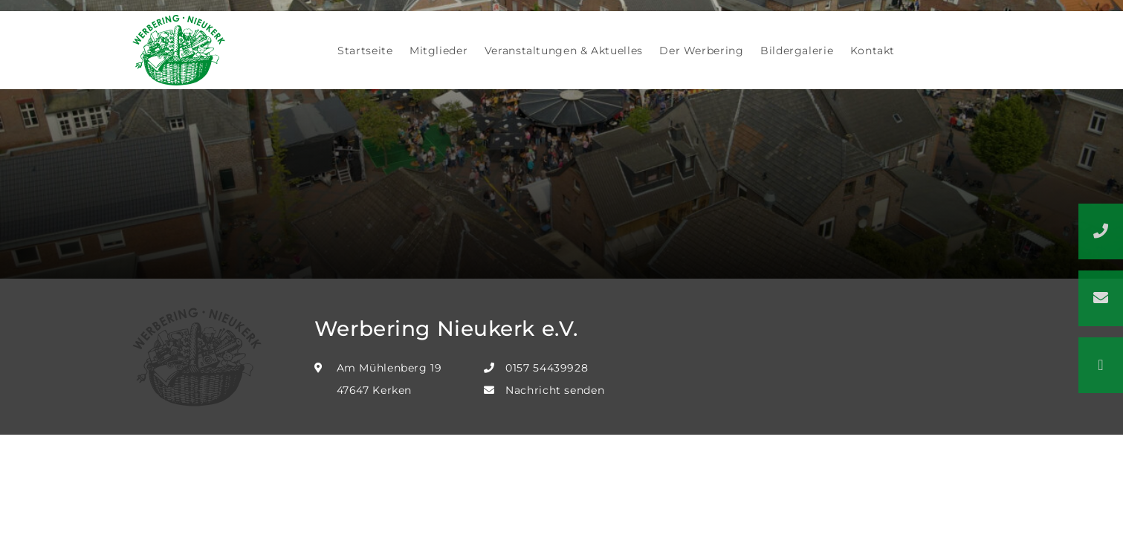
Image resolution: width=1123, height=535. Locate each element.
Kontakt (872, 50)
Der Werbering (701, 50)
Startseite (364, 50)
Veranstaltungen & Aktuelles (564, 50)
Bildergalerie (796, 50)
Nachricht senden (554, 390)
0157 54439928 (546, 367)
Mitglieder (438, 50)
